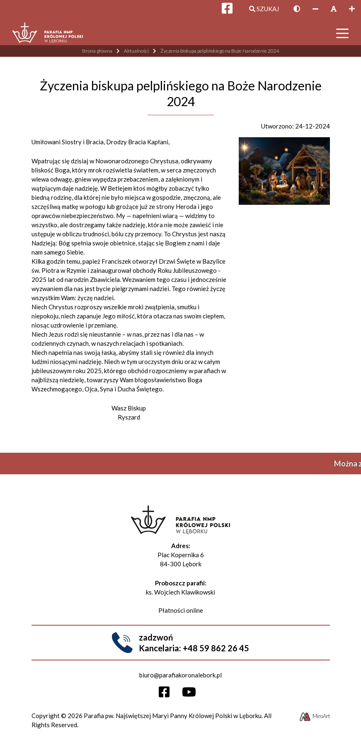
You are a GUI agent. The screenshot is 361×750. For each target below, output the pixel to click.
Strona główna (97, 51)
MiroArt (314, 716)
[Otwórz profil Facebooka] (167, 694)
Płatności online (180, 610)
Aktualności (136, 51)
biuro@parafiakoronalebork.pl (180, 675)
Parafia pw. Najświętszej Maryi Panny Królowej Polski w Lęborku (173, 715)
